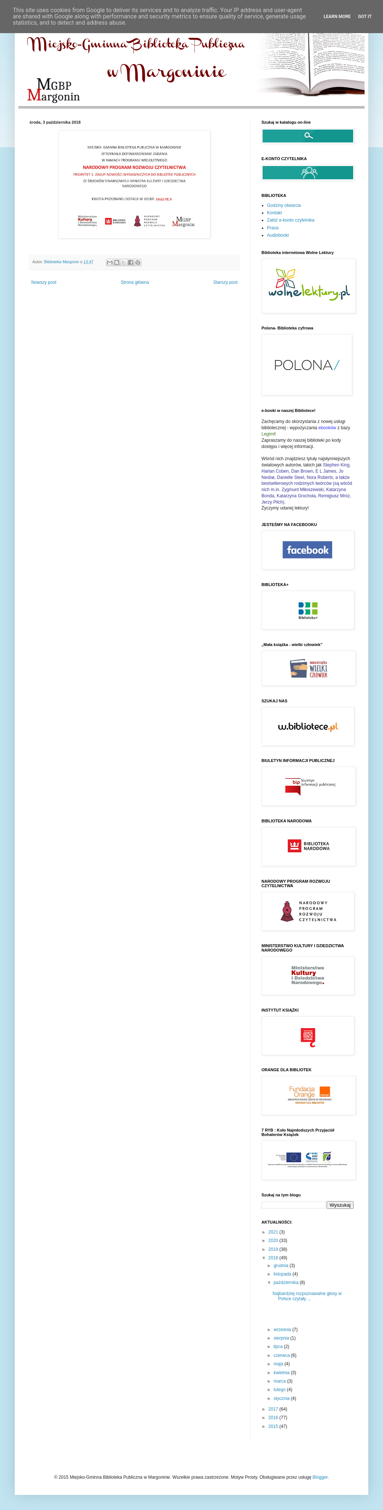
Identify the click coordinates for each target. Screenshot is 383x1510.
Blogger (320, 1477)
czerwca (282, 1355)
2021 (274, 1232)
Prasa (272, 227)
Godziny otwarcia (284, 205)
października (287, 1282)
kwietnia (282, 1372)
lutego (280, 1389)
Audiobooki (278, 235)
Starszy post (225, 282)
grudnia (281, 1265)
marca (280, 1381)
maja (279, 1363)
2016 (274, 1417)
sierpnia (282, 1338)
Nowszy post (43, 282)
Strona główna (135, 282)
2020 (274, 1240)
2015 (274, 1426)
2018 (274, 1257)
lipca (279, 1346)
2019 (274, 1249)
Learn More (337, 16)
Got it (365, 16)
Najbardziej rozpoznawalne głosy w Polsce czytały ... (307, 1296)
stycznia (282, 1398)
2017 (274, 1409)
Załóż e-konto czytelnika (291, 220)
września (283, 1329)
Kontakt (274, 212)
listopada (283, 1274)
